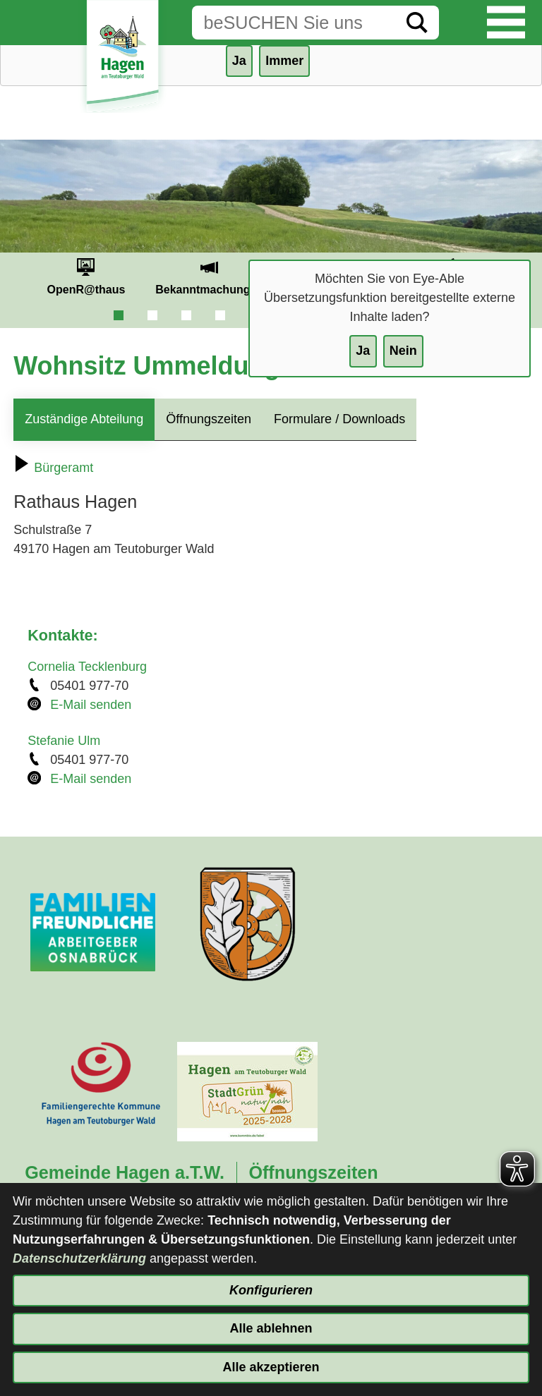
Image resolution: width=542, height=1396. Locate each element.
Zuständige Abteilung (84, 419)
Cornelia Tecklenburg (87, 667)
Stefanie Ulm (64, 741)
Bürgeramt (53, 468)
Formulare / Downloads (339, 419)
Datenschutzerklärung (79, 1258)
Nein (403, 351)
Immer (284, 61)
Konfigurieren (271, 1290)
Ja (363, 351)
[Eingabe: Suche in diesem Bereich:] (293, 23)
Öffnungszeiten (208, 419)
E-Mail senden (90, 705)
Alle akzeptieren (270, 1367)
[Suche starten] (417, 23)
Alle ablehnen (270, 1328)
